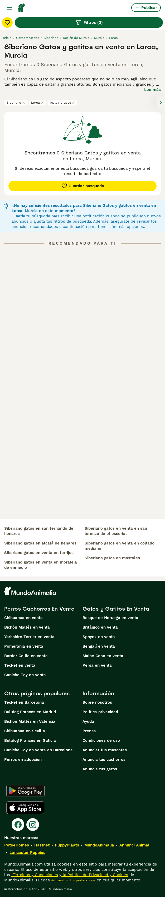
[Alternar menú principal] (9, 7)
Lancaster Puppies (27, 852)
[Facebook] (18, 824)
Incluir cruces (62, 102)
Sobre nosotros (97, 702)
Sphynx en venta (98, 636)
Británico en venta (100, 627)
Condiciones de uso (101, 740)
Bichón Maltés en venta (27, 627)
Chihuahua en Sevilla (24, 731)
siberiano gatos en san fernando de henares (38, 531)
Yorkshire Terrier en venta (29, 636)
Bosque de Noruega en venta (110, 617)
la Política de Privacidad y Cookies (94, 874)
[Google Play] (25, 790)
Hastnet (42, 845)
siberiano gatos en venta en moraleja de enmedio (40, 565)
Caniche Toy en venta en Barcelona (38, 750)
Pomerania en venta (23, 646)
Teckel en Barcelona (24, 702)
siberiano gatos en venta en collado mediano (119, 546)
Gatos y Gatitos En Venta (115, 609)
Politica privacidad (100, 712)
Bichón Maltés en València (29, 721)
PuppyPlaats (67, 845)
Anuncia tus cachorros (103, 759)
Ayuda (88, 721)
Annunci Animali (135, 845)
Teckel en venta (19, 665)
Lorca (37, 102)
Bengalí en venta (98, 646)
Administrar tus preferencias (73, 880)
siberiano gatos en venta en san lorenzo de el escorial (116, 531)
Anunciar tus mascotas (104, 750)
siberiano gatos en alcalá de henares (40, 543)
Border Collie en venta (26, 655)
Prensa (89, 731)
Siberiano (16, 102)
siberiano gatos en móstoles (112, 558)
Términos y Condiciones (34, 874)
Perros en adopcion (23, 759)
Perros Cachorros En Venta (39, 609)
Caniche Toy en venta (25, 674)
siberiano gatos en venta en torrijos (39, 552)
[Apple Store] (25, 807)
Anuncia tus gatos (99, 769)
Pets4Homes (16, 845)
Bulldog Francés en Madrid (30, 712)
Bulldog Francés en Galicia (30, 740)
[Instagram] (32, 824)
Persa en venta (97, 665)
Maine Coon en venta (102, 655)
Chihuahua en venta (23, 617)
